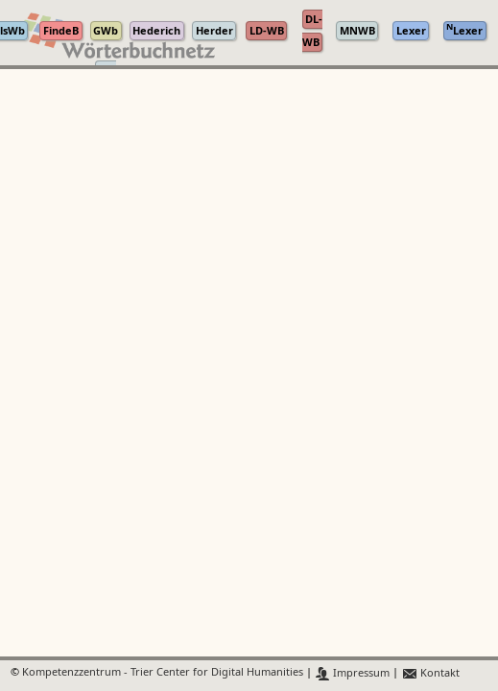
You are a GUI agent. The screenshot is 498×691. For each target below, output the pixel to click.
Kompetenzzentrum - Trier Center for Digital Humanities (162, 673)
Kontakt (430, 673)
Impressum (353, 673)
